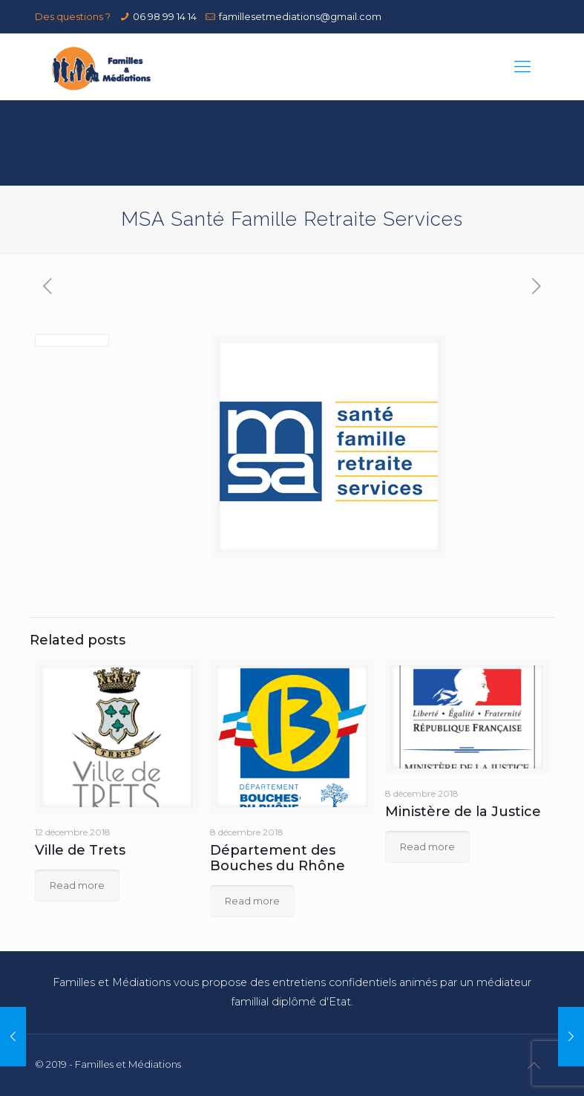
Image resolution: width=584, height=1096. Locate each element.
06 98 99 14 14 (165, 16)
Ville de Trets (80, 850)
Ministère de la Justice (463, 811)
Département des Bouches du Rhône (277, 858)
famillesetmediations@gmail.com (300, 16)
